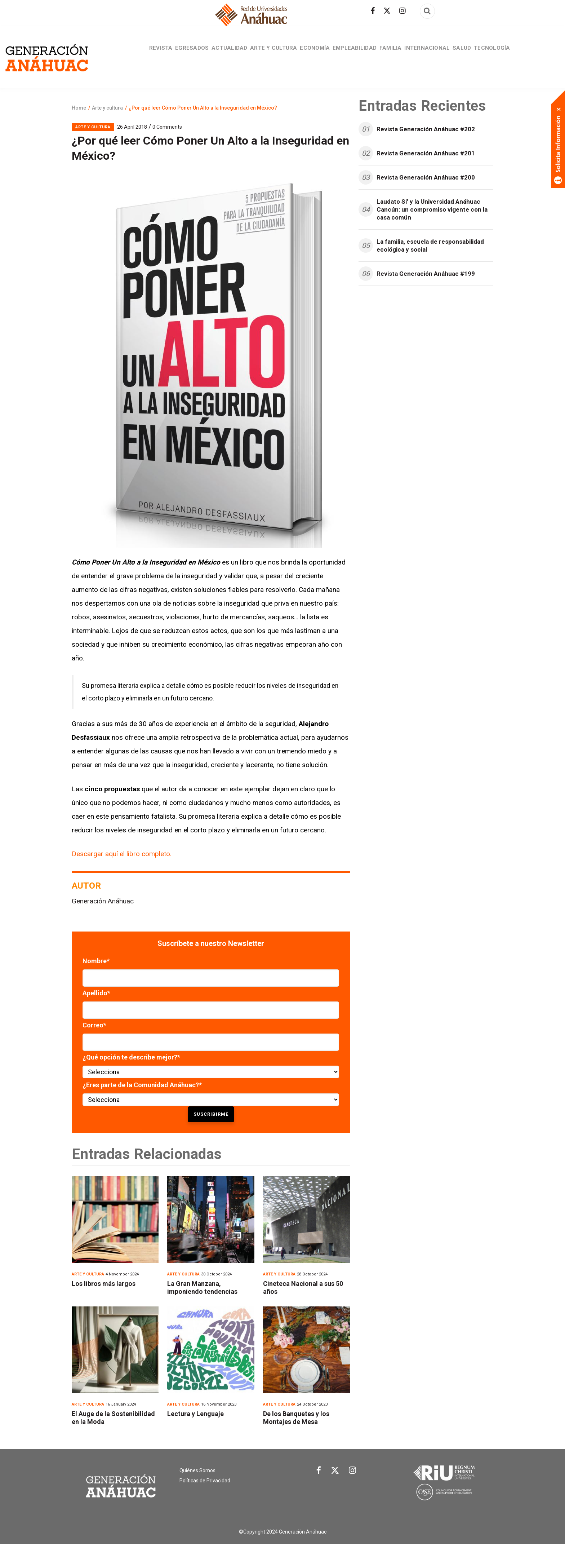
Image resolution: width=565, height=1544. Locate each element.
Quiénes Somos (197, 1470)
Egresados (178, 54)
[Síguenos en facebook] (372, 10)
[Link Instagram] (352, 1471)
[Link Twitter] (335, 1471)
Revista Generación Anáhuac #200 (426, 177)
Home (79, 108)
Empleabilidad (356, 54)
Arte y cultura (268, 54)
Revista (143, 54)
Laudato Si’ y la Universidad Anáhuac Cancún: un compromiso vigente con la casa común (432, 209)
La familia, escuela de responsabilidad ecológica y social (430, 245)
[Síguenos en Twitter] (387, 10)
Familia (396, 54)
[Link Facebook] (319, 1472)
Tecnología (509, 54)
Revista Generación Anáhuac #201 (426, 153)
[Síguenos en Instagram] (402, 10)
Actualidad (219, 54)
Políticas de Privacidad (204, 1480)
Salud (475, 54)
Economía (313, 54)
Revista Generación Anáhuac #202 (426, 129)
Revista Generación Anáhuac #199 (426, 273)
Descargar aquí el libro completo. (122, 854)
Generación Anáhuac (103, 901)
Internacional (437, 54)
